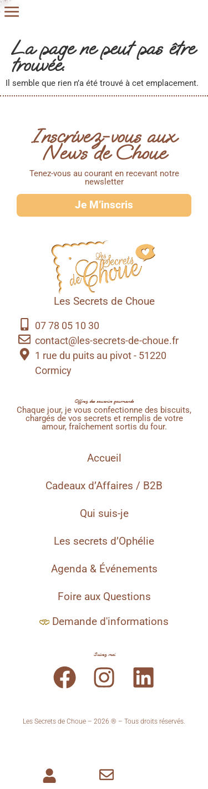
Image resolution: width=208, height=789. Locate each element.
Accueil (104, 458)
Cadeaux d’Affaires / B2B (104, 486)
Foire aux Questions (104, 597)
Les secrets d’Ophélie (104, 541)
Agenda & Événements (104, 569)
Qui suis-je (104, 514)
